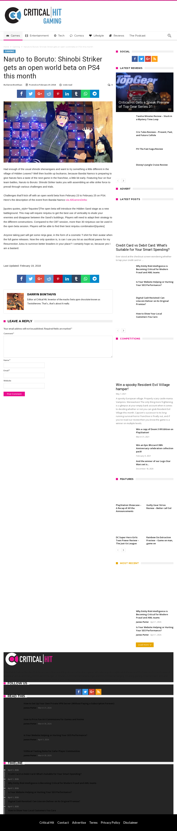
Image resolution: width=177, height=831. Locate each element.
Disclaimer (130, 822)
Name (7, 360)
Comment (9, 333)
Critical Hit (46, 822)
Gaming (16, 47)
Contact (63, 822)
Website (7, 380)
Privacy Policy (110, 822)
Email (7, 370)
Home (6, 47)
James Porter (142, 622)
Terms (93, 822)
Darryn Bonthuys (14, 84)
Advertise (79, 822)
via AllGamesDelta (76, 199)
